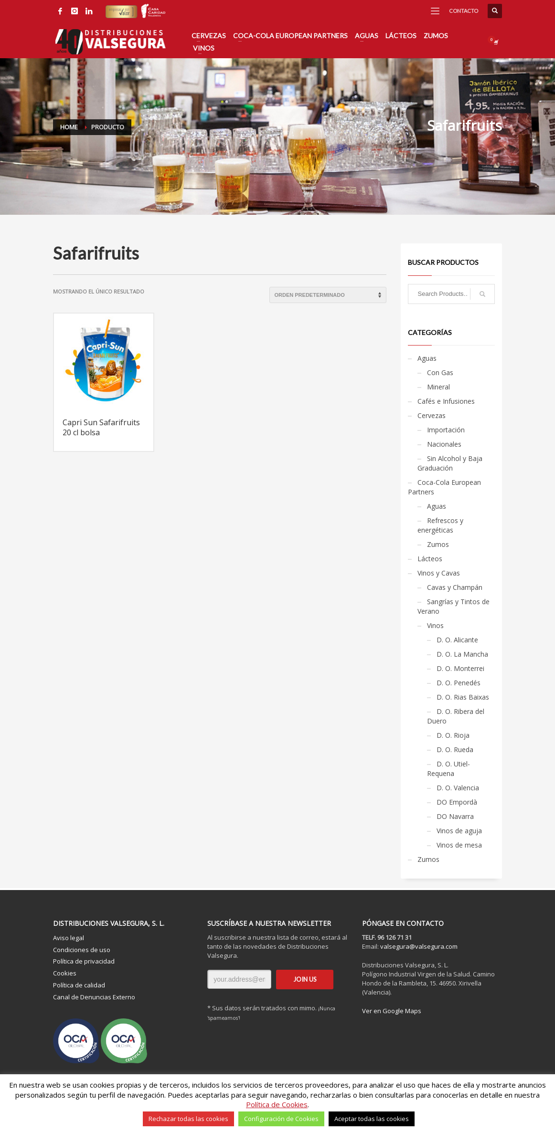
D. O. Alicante (457, 639)
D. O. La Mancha (462, 654)
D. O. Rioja (453, 735)
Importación (446, 429)
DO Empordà (457, 802)
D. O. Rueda (455, 749)
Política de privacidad (84, 961)
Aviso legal (68, 937)
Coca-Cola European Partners (444, 487)
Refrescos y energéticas (440, 525)
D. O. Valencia (458, 787)
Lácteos (429, 558)
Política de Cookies (277, 1104)
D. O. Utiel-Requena (448, 768)
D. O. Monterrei (460, 668)
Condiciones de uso (81, 949)
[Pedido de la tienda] (327, 295)
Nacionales (444, 444)
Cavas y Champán (454, 587)
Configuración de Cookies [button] (281, 1118)
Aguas (427, 358)
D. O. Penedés (458, 682)
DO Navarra (455, 816)
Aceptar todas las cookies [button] (371, 1118)
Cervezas (431, 415)
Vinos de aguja (459, 830)
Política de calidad (79, 985)
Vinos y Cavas (438, 572)
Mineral (438, 386)
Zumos (438, 544)
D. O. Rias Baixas (463, 697)
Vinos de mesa (459, 844)
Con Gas (440, 372)
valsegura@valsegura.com (419, 946)
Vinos (435, 625)
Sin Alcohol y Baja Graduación (449, 463)
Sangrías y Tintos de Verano (453, 606)
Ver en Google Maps (391, 1010)
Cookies (64, 973)
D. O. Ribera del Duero (455, 716)
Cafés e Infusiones (446, 401)
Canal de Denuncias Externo (94, 997)
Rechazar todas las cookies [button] (188, 1118)
